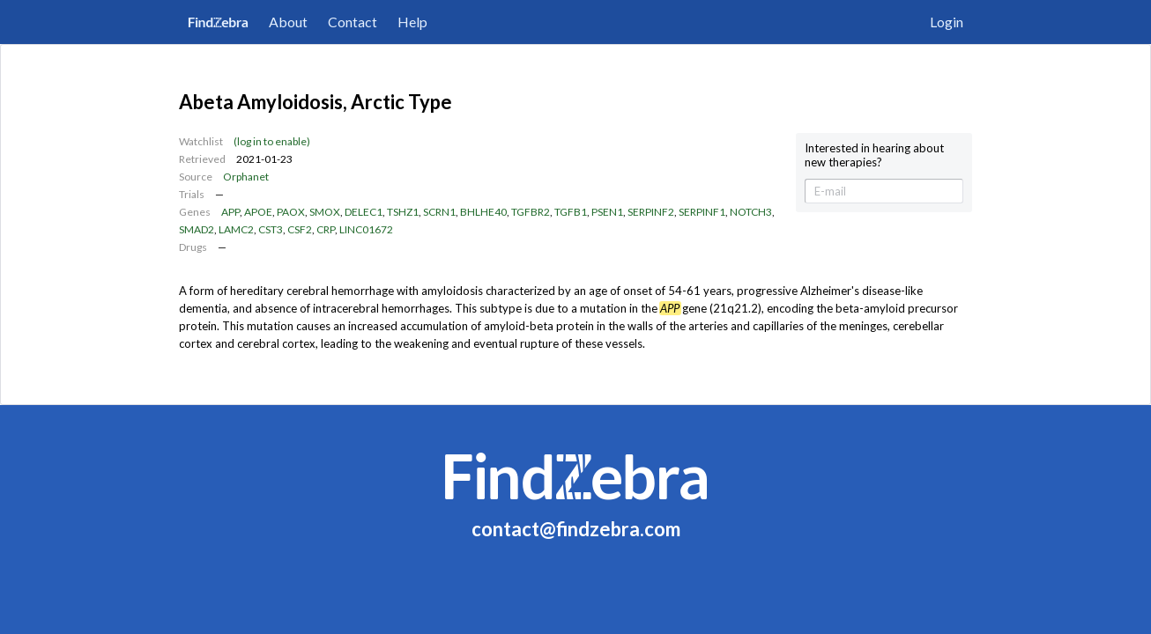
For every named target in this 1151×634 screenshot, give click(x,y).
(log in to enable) (272, 141)
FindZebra (218, 21)
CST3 (270, 229)
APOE (258, 211)
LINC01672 (366, 229)
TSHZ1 (403, 211)
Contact (352, 21)
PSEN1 (607, 211)
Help (412, 21)
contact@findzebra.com (576, 529)
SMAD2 (196, 229)
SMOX (324, 211)
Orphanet (246, 176)
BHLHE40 (483, 211)
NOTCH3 (751, 211)
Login (946, 21)
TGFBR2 (530, 211)
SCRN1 (439, 211)
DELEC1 (363, 211)
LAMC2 (236, 229)
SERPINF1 (702, 211)
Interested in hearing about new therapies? (874, 155)
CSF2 (299, 229)
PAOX (291, 211)
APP (230, 211)
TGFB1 (570, 211)
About (288, 21)
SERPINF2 (650, 211)
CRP (325, 229)
